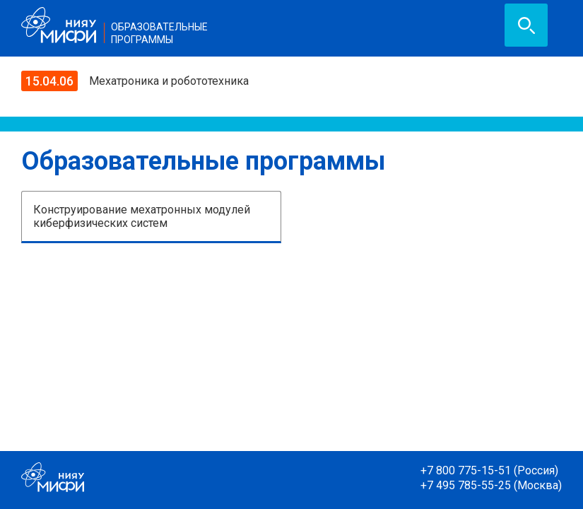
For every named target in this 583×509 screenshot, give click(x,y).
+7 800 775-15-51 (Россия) (489, 470)
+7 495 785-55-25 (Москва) (491, 485)
